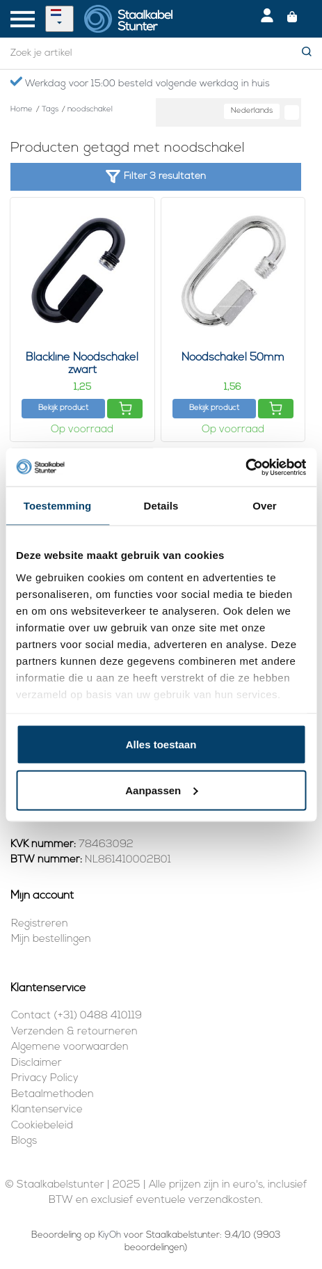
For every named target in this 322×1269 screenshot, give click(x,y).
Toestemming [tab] (58, 506)
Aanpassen (161, 790)
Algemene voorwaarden (70, 1047)
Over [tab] (264, 506)
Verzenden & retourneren (74, 1032)
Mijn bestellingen (51, 939)
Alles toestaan (161, 744)
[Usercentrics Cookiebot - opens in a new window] (245, 467)
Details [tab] (161, 506)
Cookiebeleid (42, 1126)
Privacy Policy (45, 1078)
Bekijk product (63, 408)
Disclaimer (36, 1063)
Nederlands (252, 111)
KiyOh (109, 1235)
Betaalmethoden (52, 1094)
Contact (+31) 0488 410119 (76, 1016)
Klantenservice (47, 1110)
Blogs (24, 1141)
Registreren (39, 924)
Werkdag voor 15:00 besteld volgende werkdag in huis (140, 83)
